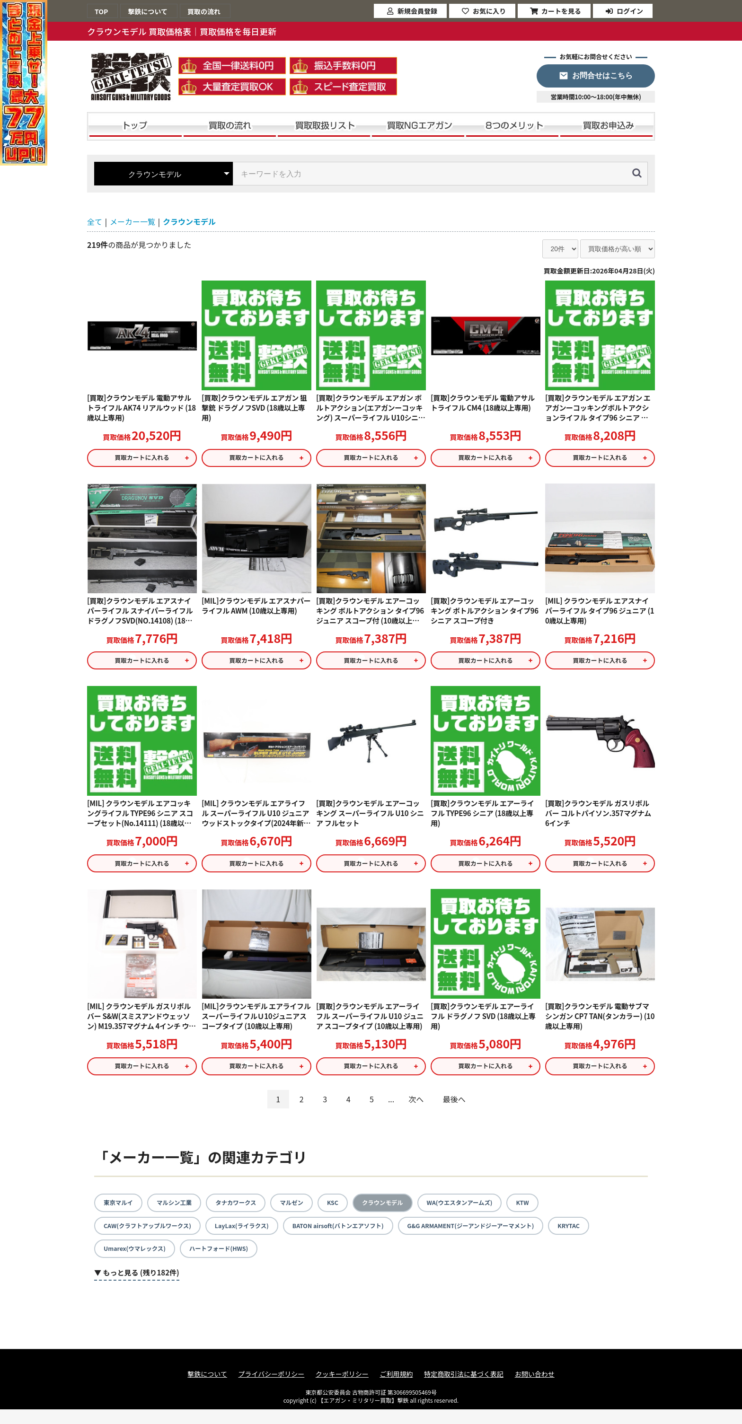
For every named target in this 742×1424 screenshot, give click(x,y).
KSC (350, 1214)
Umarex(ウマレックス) (139, 1262)
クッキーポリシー (342, 1388)
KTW (555, 1214)
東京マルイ (120, 1214)
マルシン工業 (180, 1214)
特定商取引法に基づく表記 (464, 1388)
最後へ (454, 1110)
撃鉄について (207, 1388)
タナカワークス (247, 1214)
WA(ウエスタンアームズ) (487, 1214)
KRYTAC (617, 1238)
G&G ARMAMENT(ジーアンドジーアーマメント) (509, 1238)
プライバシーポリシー (271, 1388)
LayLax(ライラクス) (256, 1238)
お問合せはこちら (602, 75)
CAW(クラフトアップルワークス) (153, 1238)
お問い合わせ (535, 1388)
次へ (416, 1110)
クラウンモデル (189, 221)
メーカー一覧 (132, 221)
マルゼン (307, 1214)
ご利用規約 (396, 1388)
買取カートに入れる (142, 459)
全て (94, 221)
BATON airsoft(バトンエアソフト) (362, 1238)
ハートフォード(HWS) (230, 1262)
